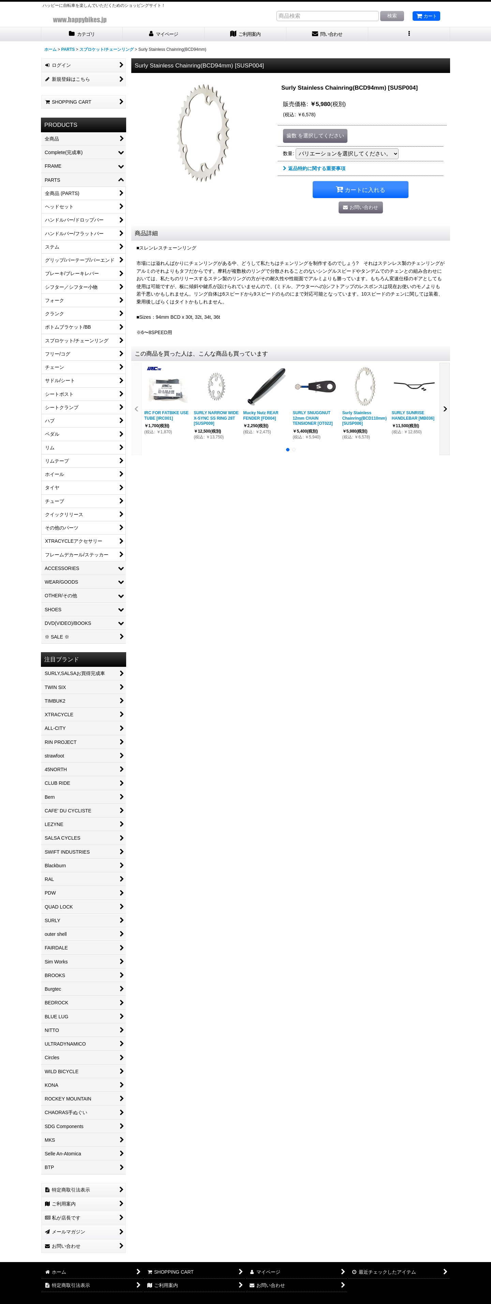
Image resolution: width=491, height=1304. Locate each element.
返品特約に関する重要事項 (314, 168)
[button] (409, 34)
